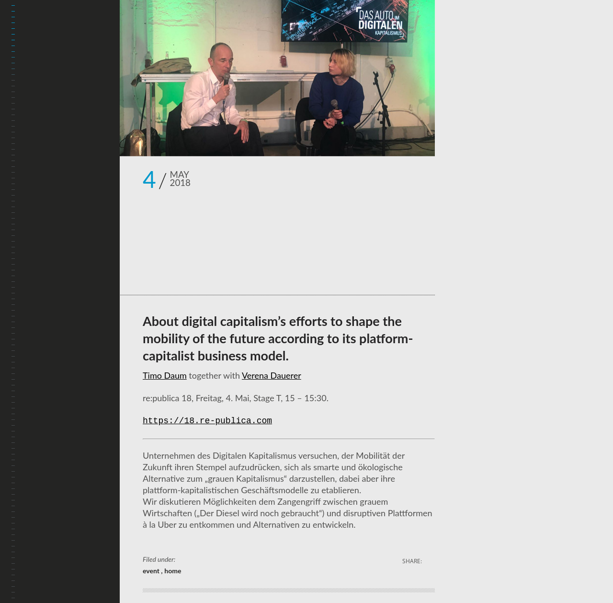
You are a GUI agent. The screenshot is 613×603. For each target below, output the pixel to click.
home (172, 571)
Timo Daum (165, 375)
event (152, 571)
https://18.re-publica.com (207, 421)
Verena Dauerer (271, 375)
